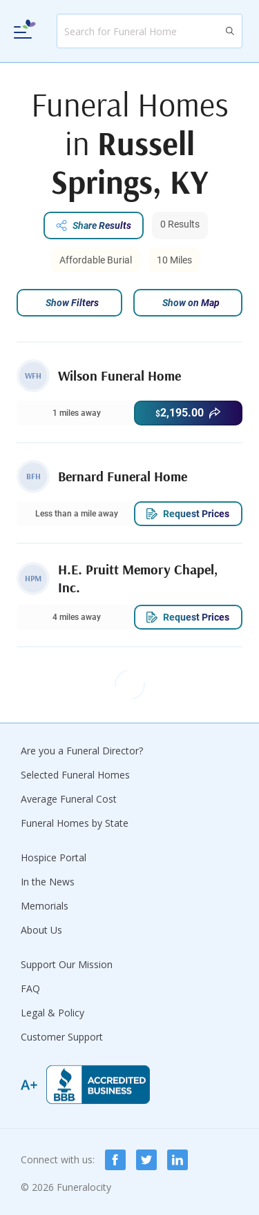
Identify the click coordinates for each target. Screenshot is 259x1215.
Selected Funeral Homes (75, 774)
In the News (48, 881)
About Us (41, 929)
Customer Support (62, 1036)
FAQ (30, 988)
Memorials (44, 905)
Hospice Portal (53, 857)
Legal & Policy (52, 1012)
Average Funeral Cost (69, 798)
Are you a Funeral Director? (82, 750)
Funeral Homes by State (74, 823)
